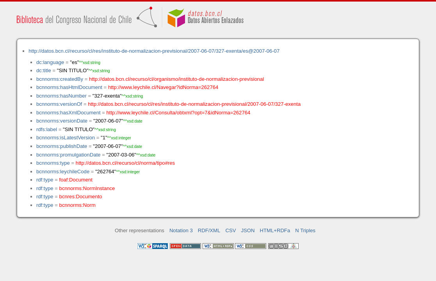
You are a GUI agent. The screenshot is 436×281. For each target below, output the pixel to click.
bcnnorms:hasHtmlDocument (69, 87)
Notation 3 (181, 230)
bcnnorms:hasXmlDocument (68, 113)
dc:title (43, 70)
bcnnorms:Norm (77, 205)
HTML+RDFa (275, 230)
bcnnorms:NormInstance (87, 188)
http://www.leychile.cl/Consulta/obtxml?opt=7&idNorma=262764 (179, 113)
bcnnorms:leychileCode (62, 171)
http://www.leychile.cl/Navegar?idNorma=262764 (163, 87)
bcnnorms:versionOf (59, 104)
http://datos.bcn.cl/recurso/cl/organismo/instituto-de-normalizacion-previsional (176, 79)
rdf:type (44, 180)
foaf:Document (76, 180)
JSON (248, 230)
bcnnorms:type (53, 163)
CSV (230, 230)
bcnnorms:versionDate (61, 121)
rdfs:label (46, 129)
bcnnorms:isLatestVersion (65, 137)
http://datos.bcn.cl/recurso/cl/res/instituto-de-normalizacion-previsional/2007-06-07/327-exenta (194, 104)
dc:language (50, 62)
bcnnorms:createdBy (59, 79)
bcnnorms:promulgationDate (68, 155)
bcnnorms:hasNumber (61, 96)
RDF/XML (209, 230)
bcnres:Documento (80, 196)
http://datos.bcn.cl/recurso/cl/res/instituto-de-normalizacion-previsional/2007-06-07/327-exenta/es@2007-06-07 (153, 51)
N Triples (305, 230)
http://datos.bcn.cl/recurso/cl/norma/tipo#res (125, 163)
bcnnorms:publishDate (61, 146)
